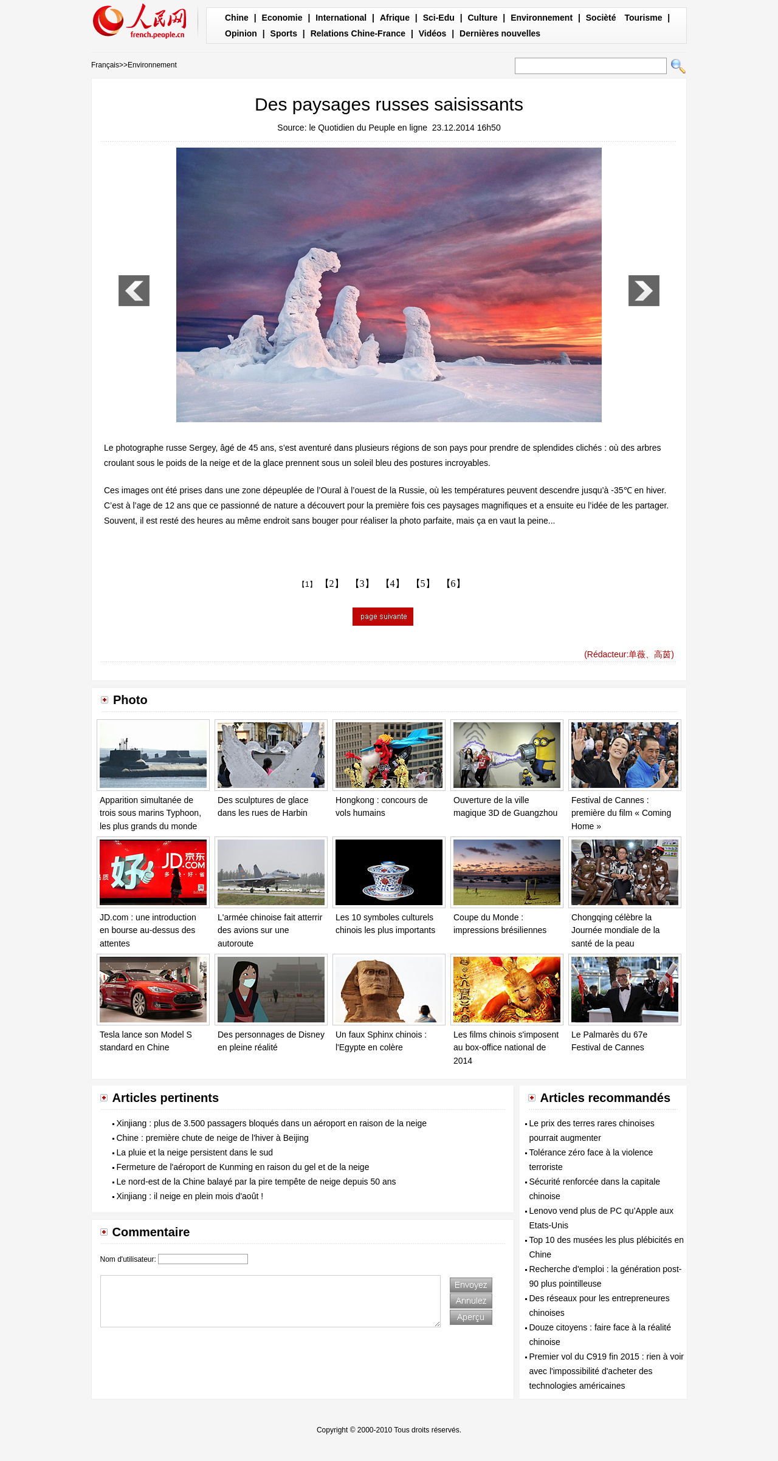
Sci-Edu (439, 17)
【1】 (307, 584)
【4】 (392, 583)
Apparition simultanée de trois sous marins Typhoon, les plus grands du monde (150, 813)
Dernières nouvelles (500, 33)
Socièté (601, 17)
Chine (237, 17)
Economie (282, 17)
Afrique (395, 17)
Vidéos (433, 33)
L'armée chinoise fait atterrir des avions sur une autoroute (270, 930)
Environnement (542, 17)
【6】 (453, 583)
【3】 (362, 583)
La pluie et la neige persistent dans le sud (195, 1152)
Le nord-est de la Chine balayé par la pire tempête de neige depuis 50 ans (256, 1181)
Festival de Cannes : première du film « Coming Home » (621, 813)
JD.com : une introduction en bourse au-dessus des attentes (148, 930)
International (341, 17)
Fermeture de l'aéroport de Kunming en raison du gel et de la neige (243, 1167)
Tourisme (643, 17)
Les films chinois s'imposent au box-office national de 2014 (506, 1048)
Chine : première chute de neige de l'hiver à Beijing (213, 1138)
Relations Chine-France (358, 33)
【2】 (332, 583)
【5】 (423, 583)
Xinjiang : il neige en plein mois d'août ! (190, 1196)
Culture (482, 17)
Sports (283, 33)
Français (105, 65)
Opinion (241, 33)
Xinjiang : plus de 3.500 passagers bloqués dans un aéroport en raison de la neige (272, 1123)
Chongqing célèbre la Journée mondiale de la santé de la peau (615, 930)
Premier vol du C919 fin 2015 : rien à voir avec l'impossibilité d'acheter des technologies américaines (606, 1371)
